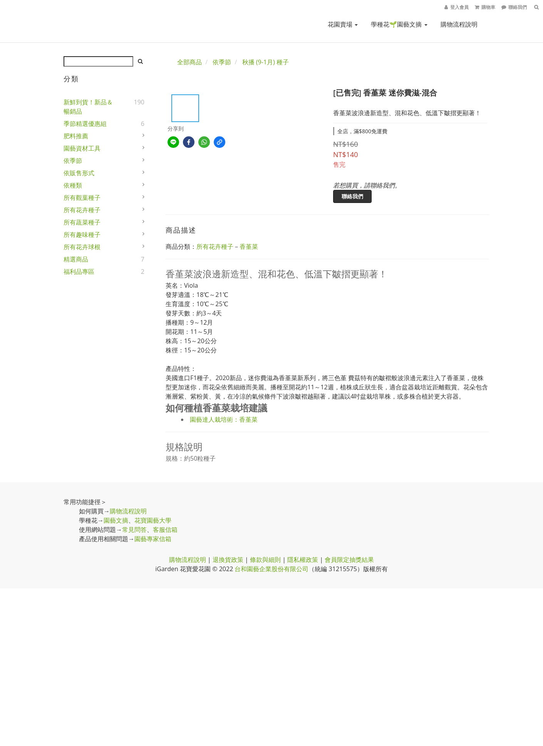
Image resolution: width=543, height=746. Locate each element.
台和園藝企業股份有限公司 (271, 569)
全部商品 (189, 62)
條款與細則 (265, 559)
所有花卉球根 (82, 247)
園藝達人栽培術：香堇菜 (224, 419)
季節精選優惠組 (85, 123)
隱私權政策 (302, 559)
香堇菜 (249, 246)
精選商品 (76, 259)
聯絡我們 (352, 196)
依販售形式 (79, 173)
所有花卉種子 (82, 210)
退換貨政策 (228, 559)
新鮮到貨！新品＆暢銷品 (88, 107)
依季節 (73, 160)
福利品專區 (79, 271)
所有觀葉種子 (82, 197)
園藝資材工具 (82, 148)
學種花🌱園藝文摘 (399, 24)
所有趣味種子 (82, 234)
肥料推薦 (76, 136)
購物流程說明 (459, 24)
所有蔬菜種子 (82, 222)
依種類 (73, 185)
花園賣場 (343, 24)
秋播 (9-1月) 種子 (265, 62)
